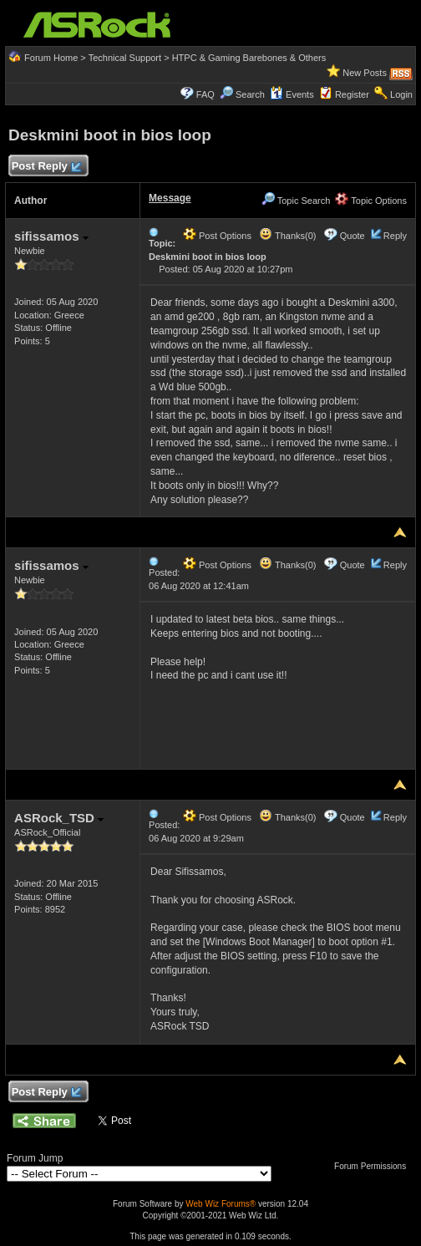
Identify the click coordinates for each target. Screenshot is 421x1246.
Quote (352, 236)
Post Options (217, 236)
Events (292, 94)
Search (250, 94)
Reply (395, 236)
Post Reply (46, 167)
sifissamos (51, 236)
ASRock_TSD (59, 818)
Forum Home (51, 58)
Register (352, 94)
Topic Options (371, 201)
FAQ (205, 94)
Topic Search (295, 201)
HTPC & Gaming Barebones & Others (249, 58)
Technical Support (125, 58)
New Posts (364, 73)
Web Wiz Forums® (220, 1203)
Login (401, 94)
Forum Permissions (374, 1166)
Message (170, 198)
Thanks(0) (287, 236)
